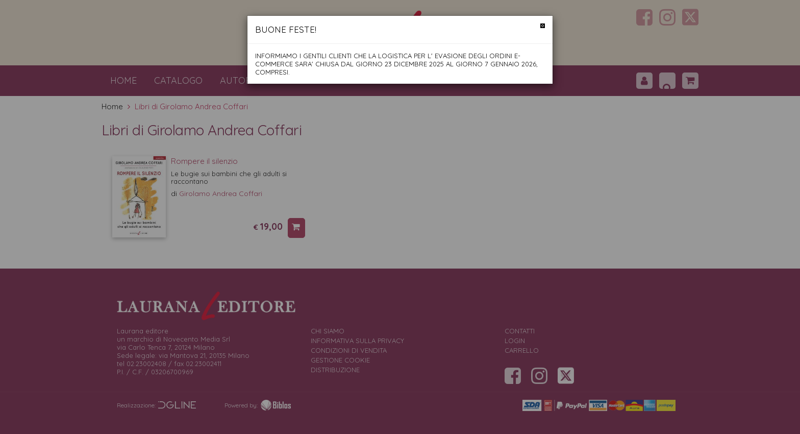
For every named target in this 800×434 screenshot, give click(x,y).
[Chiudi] (542, 25)
